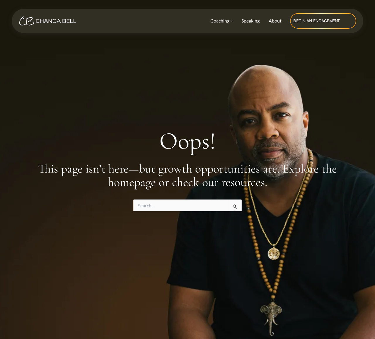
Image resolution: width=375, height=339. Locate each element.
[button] (323, 20)
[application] (230, 21)
